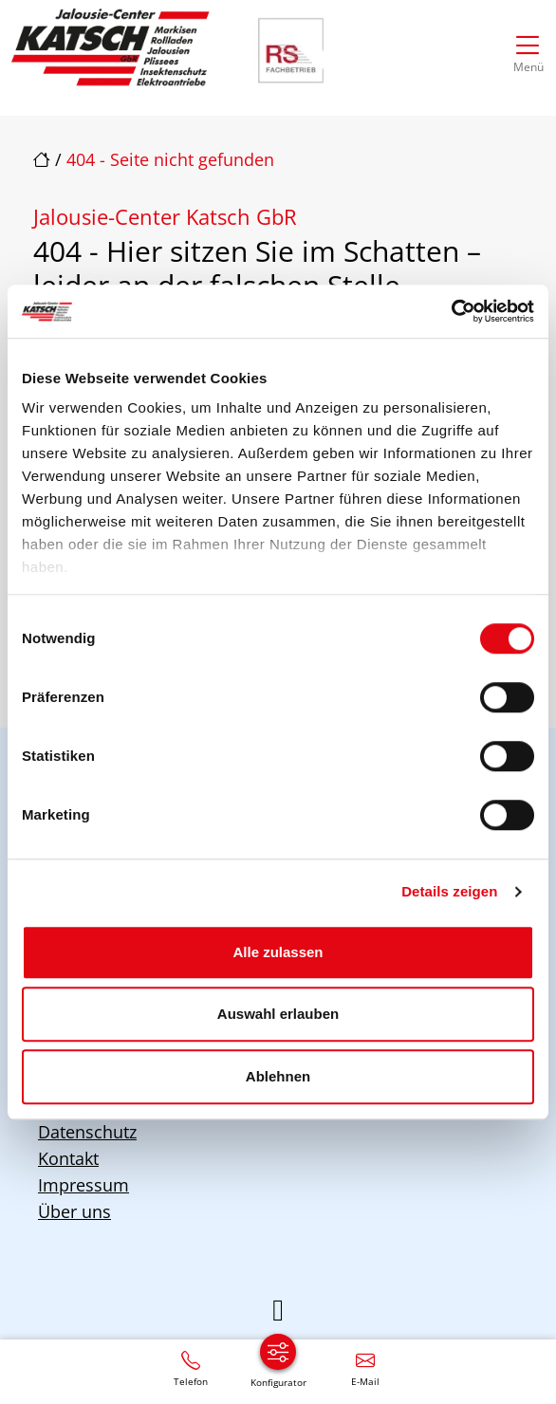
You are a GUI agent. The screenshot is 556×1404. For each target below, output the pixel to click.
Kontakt (68, 1158)
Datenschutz (87, 1131)
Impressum (83, 1184)
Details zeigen (449, 891)
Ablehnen (278, 1076)
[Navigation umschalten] (528, 50)
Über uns (74, 1211)
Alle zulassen (277, 952)
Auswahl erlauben (278, 1014)
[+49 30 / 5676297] (191, 1367)
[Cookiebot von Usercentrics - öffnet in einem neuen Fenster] (451, 311)
